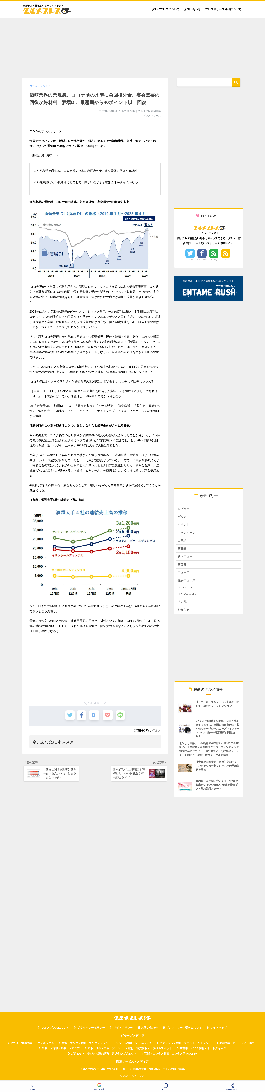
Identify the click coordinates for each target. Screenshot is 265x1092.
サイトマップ (218, 1030)
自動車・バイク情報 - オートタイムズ (203, 1050)
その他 (182, 604)
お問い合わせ (192, 9)
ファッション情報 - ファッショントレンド (185, 1045)
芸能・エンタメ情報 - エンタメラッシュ (86, 1045)
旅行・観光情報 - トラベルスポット (150, 1050)
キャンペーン (187, 533)
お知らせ (184, 612)
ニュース (184, 574)
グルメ (156, 730)
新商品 (182, 549)
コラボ (182, 541)
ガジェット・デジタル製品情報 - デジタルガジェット (104, 1056)
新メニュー (185, 558)
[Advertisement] (132, 46)
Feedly (214, 259)
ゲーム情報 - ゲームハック (135, 1045)
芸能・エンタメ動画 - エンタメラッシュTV (170, 1056)
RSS (226, 259)
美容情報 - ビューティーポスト (238, 1045)
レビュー (184, 509)
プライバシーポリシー (91, 1030)
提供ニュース (187, 582)
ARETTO (186, 589)
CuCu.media (188, 596)
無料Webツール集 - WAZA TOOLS (104, 1071)
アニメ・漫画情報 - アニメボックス (32, 1045)
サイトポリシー (123, 1030)
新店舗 (182, 566)
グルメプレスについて (165, 9)
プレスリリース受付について (223, 9)
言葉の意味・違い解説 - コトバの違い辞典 (159, 1071)
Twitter (190, 259)
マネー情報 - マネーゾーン (103, 1050)
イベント (184, 525)
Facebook (202, 259)
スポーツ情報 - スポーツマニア (60, 1050)
